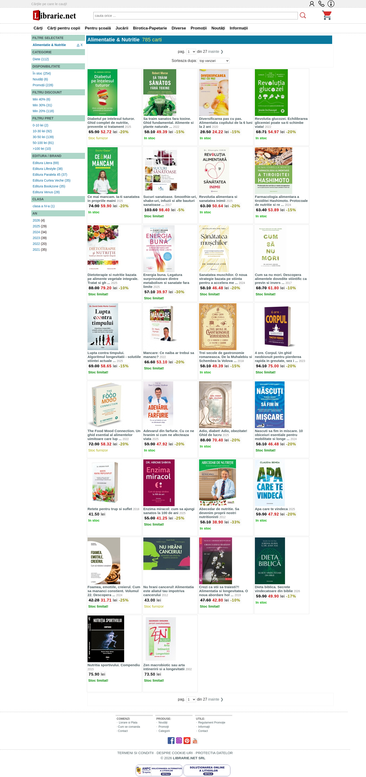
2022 (36, 244)
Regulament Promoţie (211, 722)
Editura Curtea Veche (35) (51, 180)
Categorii (164, 731)
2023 (36, 238)
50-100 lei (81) (43, 143)
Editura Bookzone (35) (49, 186)
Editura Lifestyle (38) (48, 169)
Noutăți (162, 722)
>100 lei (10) (42, 148)
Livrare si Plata (128, 722)
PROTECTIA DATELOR (214, 753)
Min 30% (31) (42, 105)
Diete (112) (41, 59)
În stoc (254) (42, 73)
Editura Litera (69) (46, 163)
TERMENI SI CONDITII (135, 753)
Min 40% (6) (41, 99)
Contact (123, 731)
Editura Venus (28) (46, 192)
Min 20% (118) (43, 111)
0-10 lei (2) (40, 125)
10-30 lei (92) (42, 131)
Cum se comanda (129, 726)
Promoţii (163, 726)
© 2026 (183, 758)
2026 (36, 220)
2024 (36, 232)
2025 (36, 226)
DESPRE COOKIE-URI (175, 753)
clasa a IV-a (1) (44, 206)
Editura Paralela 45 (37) (50, 174)
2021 (36, 249)
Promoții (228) (43, 85)
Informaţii (204, 726)
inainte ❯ (215, 52)
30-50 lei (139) (43, 137)
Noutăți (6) (40, 79)
